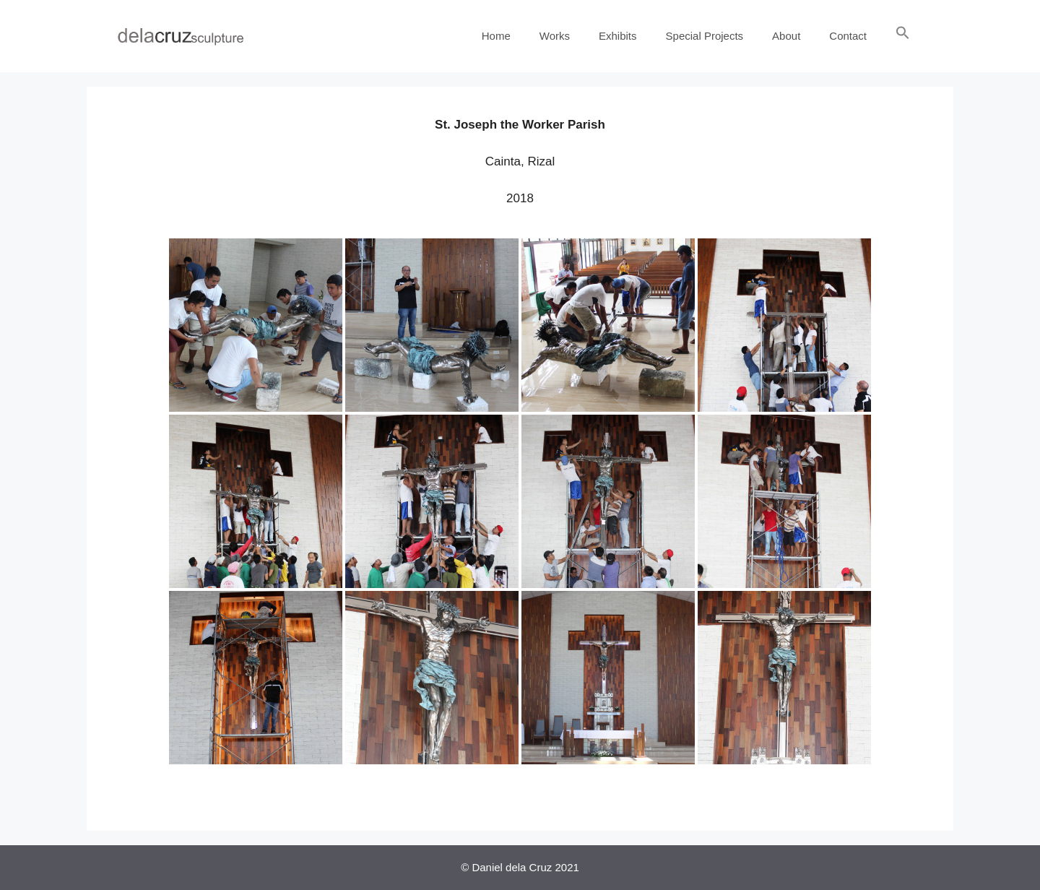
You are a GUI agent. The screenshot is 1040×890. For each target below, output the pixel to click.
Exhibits (618, 36)
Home (496, 36)
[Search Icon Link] (902, 36)
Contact (848, 36)
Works (555, 36)
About (786, 36)
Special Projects (705, 36)
